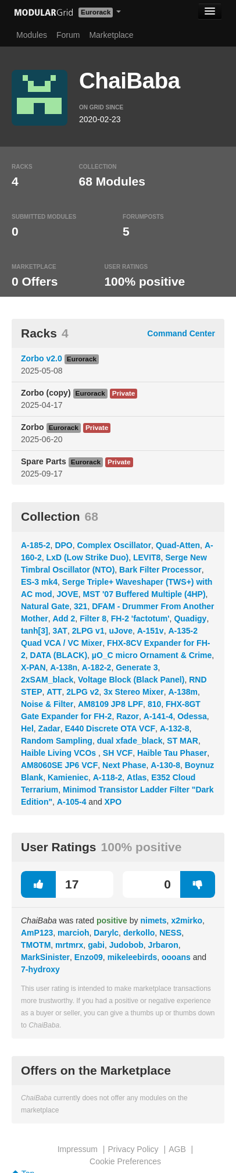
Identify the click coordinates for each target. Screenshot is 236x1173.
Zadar (49, 728)
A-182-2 (97, 667)
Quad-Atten (178, 545)
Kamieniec (68, 777)
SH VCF (118, 753)
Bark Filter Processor (160, 569)
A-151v (150, 630)
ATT (54, 691)
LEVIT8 (146, 557)
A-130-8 (165, 765)
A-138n (63, 667)
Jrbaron (163, 945)
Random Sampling (56, 740)
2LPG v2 (82, 691)
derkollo (139, 932)
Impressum (78, 1149)
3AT (59, 630)
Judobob (126, 945)
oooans (176, 957)
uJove (120, 630)
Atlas (136, 777)
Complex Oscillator (114, 545)
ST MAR (182, 740)
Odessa (192, 716)
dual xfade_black (130, 740)
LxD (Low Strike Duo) (88, 557)
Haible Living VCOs (59, 753)
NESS (170, 932)
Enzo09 (88, 957)
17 (49, 884)
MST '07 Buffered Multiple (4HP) (144, 594)
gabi (96, 945)
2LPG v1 (88, 630)
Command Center (181, 333)
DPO (63, 545)
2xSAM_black (47, 679)
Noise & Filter (47, 704)
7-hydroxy (40, 969)
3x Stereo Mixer (133, 691)
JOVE (67, 594)
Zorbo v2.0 (41, 358)
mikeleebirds (133, 957)
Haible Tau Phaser (172, 753)
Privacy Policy (133, 1149)
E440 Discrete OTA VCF (110, 728)
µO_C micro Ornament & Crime (152, 655)
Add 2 (63, 618)
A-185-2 (36, 545)
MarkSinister (45, 957)
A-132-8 (174, 728)
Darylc (106, 932)
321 (80, 606)
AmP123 (37, 932)
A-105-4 (72, 801)
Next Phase (124, 765)
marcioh (73, 932)
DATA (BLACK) (59, 655)
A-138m (183, 691)
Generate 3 (137, 667)
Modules (31, 35)
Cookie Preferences (125, 1161)
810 (154, 704)
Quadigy (190, 618)
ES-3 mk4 (39, 581)
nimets (153, 920)
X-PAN (33, 667)
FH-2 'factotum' (140, 618)
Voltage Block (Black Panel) (131, 679)
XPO (113, 801)
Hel (27, 728)
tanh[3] (34, 630)
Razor (127, 716)
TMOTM (36, 945)
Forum (68, 35)
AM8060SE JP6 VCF (59, 765)
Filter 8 (93, 618)
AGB (177, 1149)
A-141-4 (158, 716)
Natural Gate (45, 606)
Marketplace (111, 35)
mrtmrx (69, 945)
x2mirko (186, 920)
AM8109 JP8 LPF (110, 704)
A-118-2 (108, 777)
